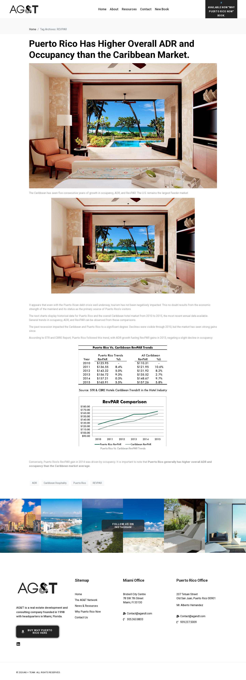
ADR (34, 483)
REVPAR (97, 483)
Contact (146, 9)
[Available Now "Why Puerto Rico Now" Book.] (221, 3)
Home (102, 9)
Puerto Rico (79, 483)
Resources (129, 9)
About (114, 9)
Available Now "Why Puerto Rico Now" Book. (221, 11)
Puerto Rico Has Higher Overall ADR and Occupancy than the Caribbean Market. (111, 49)
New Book (162, 9)
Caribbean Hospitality (55, 483)
